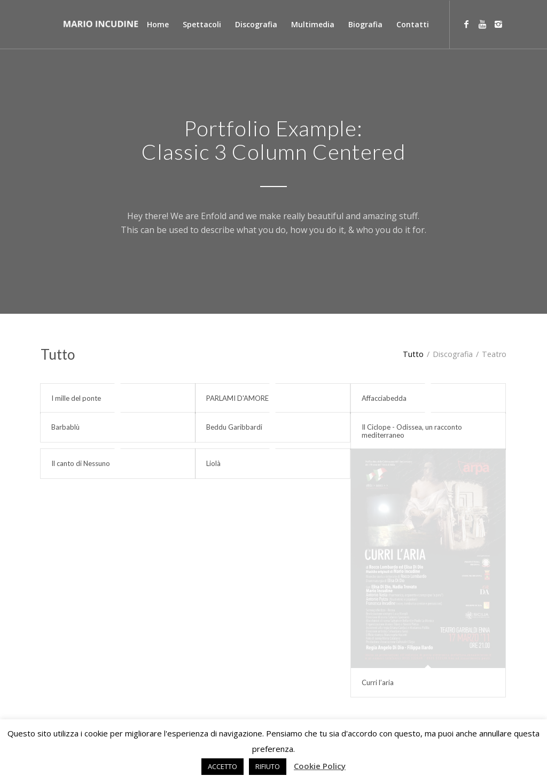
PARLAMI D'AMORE (237, 398)
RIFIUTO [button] (267, 766)
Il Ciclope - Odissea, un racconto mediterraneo (412, 431)
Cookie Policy (320, 765)
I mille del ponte (76, 398)
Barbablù (65, 427)
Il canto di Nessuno (80, 463)
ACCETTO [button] (222, 766)
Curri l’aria (378, 682)
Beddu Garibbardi (234, 427)
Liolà (213, 463)
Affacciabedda (384, 398)
